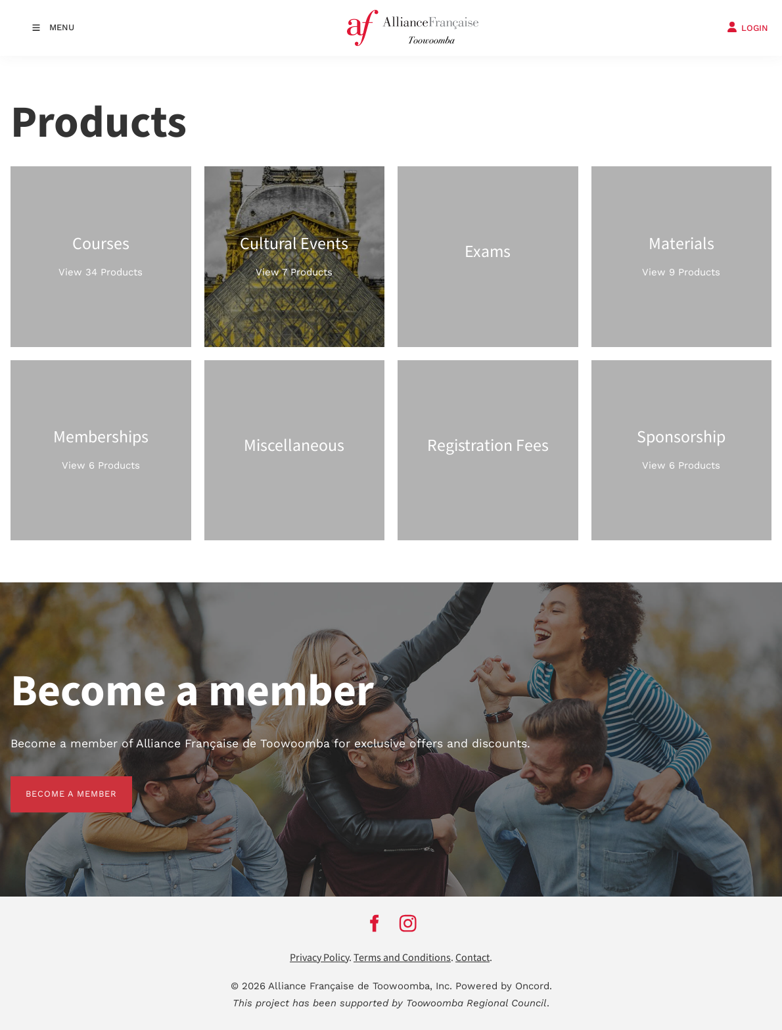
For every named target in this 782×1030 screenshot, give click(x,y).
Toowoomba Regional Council (476, 1003)
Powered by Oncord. (503, 986)
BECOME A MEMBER (56, 784)
